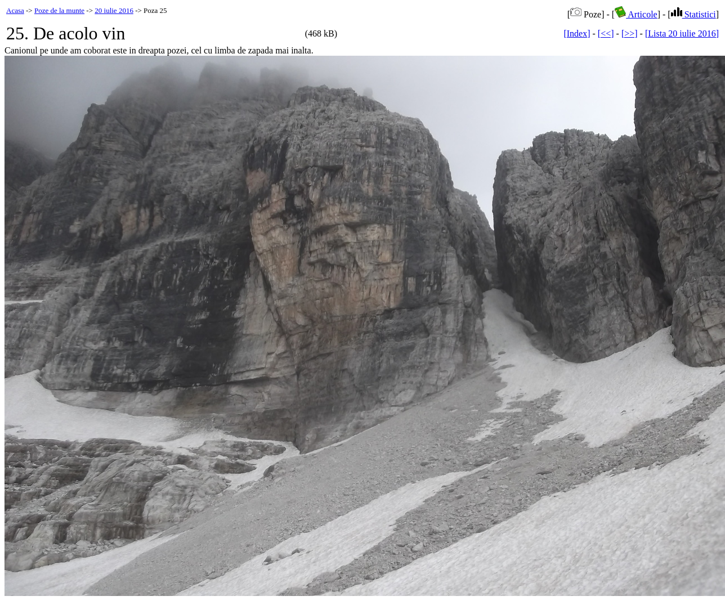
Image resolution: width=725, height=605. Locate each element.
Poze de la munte (59, 10)
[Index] (576, 33)
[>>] (629, 33)
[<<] (606, 33)
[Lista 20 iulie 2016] (682, 33)
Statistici (693, 14)
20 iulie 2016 (114, 10)
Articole (636, 14)
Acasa (15, 10)
